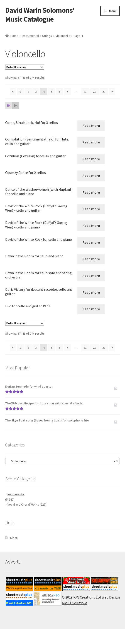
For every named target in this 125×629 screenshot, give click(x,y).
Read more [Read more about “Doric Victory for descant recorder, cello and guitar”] (91, 292)
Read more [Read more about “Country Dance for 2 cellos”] (91, 175)
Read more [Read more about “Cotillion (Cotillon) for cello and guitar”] (91, 159)
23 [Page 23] (103, 92)
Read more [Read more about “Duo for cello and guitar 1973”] (91, 309)
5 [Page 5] (51, 92)
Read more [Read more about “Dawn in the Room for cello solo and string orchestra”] (91, 275)
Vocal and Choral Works (26, 504)
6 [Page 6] (59, 92)
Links (14, 538)
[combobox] (62, 461)
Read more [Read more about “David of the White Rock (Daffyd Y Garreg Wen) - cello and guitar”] (91, 209)
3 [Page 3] (36, 92)
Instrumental (30, 36)
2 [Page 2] (28, 92)
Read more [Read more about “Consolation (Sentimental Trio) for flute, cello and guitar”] (91, 142)
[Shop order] (24, 67)
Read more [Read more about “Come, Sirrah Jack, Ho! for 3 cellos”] (91, 125)
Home (14, 36)
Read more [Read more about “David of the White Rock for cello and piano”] (91, 242)
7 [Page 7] (67, 92)
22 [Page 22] (94, 92)
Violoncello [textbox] (61, 461)
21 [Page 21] (85, 92)
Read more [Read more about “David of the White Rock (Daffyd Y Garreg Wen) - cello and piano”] (91, 225)
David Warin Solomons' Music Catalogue (39, 15)
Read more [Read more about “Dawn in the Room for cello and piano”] (91, 259)
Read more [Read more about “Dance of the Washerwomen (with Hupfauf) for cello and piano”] (91, 192)
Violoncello (63, 36)
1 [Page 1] (20, 92)
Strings (47, 36)
